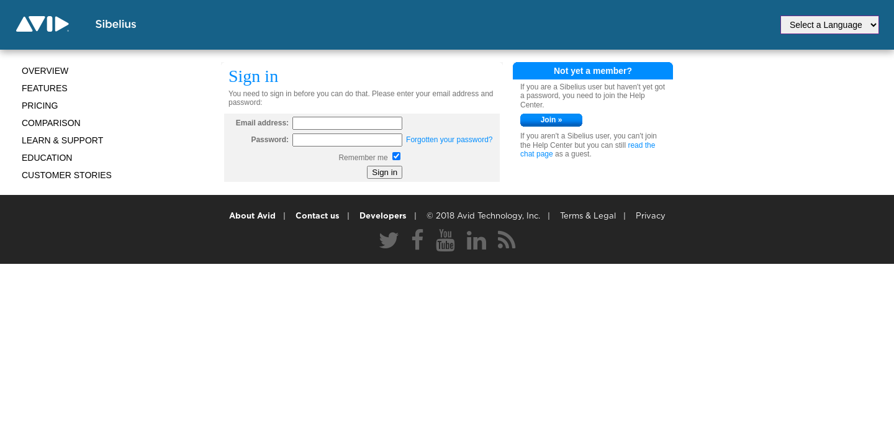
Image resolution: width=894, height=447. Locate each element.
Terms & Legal (588, 216)
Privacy (651, 216)
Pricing (40, 106)
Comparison (51, 123)
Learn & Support (62, 140)
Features (45, 88)
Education (47, 158)
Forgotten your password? (449, 139)
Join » (551, 119)
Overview (45, 71)
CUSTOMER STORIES (67, 175)
